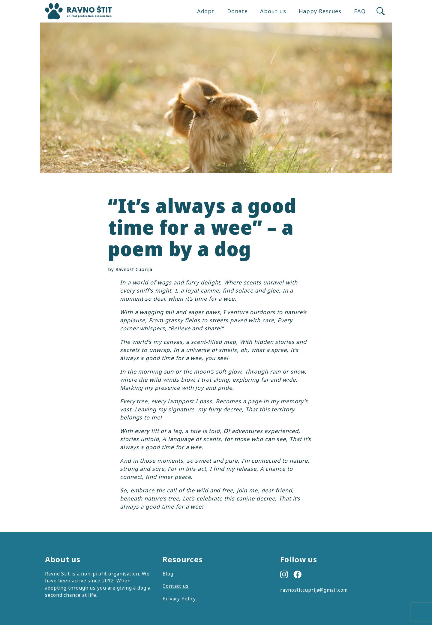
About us (273, 11)
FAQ (360, 11)
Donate (237, 11)
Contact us (176, 586)
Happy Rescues (320, 11)
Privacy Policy (179, 598)
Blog (168, 573)
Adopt (206, 11)
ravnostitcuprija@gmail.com (314, 590)
